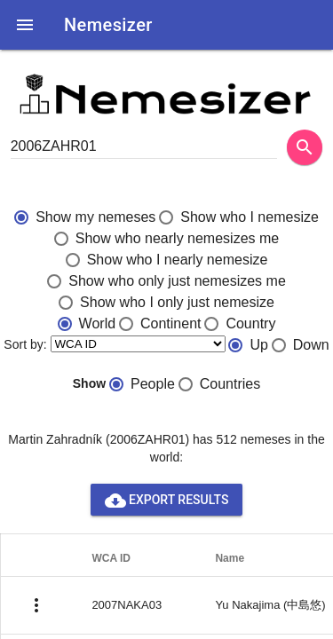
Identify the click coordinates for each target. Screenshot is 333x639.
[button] (25, 25)
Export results (167, 500)
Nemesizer (108, 25)
